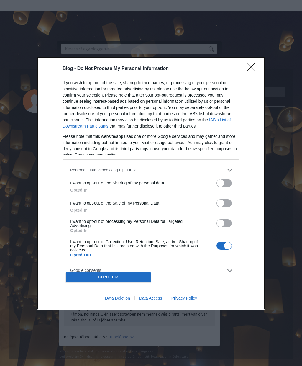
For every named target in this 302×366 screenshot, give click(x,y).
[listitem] (151, 170)
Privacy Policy (184, 298)
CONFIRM (108, 277)
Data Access (150, 298)
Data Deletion (117, 298)
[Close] (253, 68)
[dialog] (151, 183)
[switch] (224, 183)
